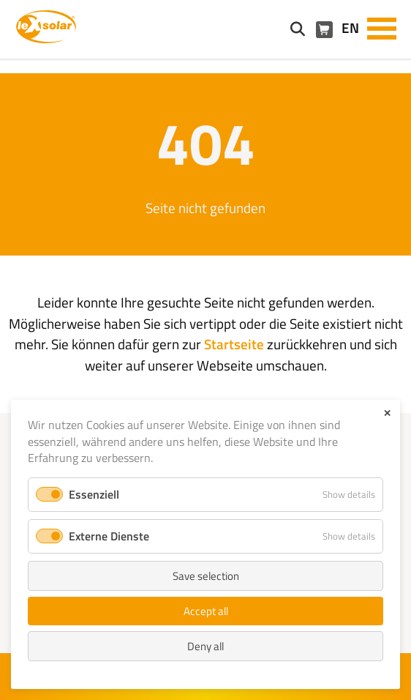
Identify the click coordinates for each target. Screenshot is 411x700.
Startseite (234, 343)
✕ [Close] (387, 413)
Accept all (206, 611)
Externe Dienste (109, 536)
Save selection (206, 575)
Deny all (205, 646)
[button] (381, 27)
